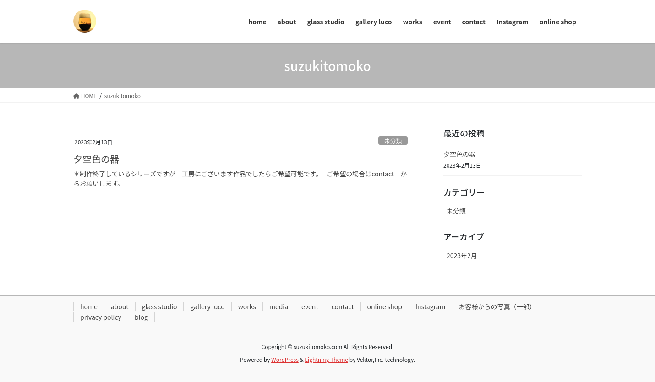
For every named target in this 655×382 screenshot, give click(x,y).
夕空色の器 (96, 158)
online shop (385, 306)
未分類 (393, 140)
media (278, 306)
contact (343, 306)
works (247, 306)
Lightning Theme (326, 359)
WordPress (285, 359)
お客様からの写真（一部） (496, 306)
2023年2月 (462, 255)
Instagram (430, 306)
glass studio (159, 306)
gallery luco (207, 306)
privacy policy (100, 317)
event (309, 306)
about (120, 306)
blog (141, 317)
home (89, 306)
